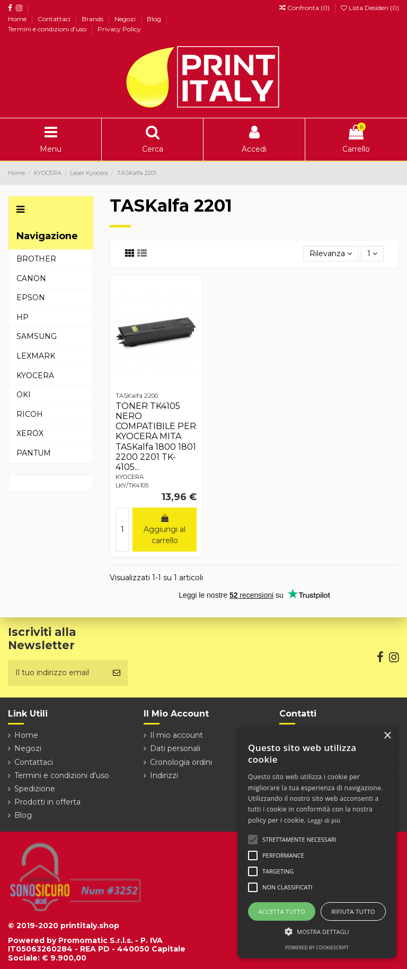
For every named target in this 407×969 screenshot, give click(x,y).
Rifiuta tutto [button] (353, 911)
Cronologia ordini (181, 762)
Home (18, 19)
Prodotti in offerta (47, 802)
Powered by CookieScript (317, 947)
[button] (317, 931)
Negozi (125, 19)
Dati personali (175, 748)
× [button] (387, 736)
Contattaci (55, 19)
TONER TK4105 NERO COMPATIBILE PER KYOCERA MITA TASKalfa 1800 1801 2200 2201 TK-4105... (156, 436)
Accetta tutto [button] (281, 911)
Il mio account (176, 735)
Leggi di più (324, 820)
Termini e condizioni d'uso (48, 29)
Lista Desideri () (370, 8)
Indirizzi (164, 775)
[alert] (316, 842)
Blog (155, 19)
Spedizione (34, 788)
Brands (93, 19)
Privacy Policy (119, 29)
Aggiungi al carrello (164, 529)
